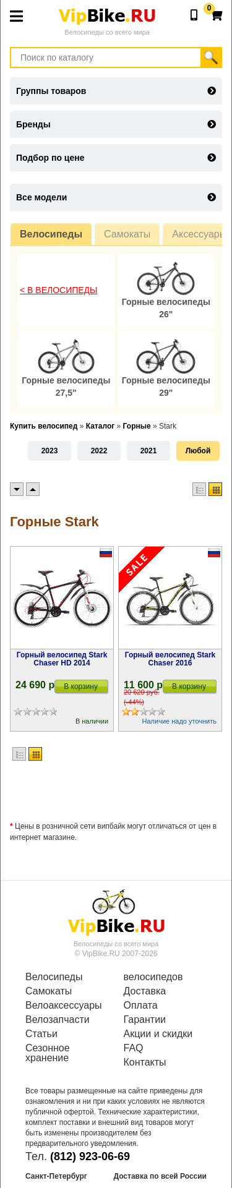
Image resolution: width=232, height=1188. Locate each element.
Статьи (41, 1034)
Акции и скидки (158, 1034)
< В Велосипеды (59, 290)
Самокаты (127, 234)
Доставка (145, 991)
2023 (49, 451)
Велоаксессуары (63, 1006)
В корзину (81, 686)
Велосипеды (51, 234)
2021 (148, 451)
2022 (99, 451)
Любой (198, 451)
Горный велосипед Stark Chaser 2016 (170, 659)
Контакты (145, 1062)
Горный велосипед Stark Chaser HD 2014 (62, 659)
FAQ (134, 1048)
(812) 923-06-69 (90, 1156)
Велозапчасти (57, 1020)
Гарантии (145, 1020)
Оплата (141, 1006)
